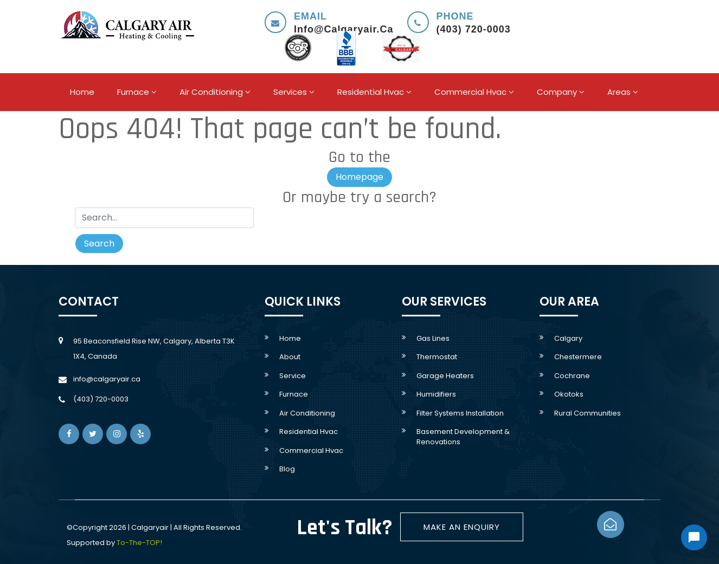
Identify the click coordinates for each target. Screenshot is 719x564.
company (561, 92)
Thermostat (436, 357)
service (292, 376)
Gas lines (433, 338)
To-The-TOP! (139, 542)
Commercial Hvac (474, 92)
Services (293, 92)
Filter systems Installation (460, 413)
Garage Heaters (445, 376)
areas (622, 92)
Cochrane (572, 376)
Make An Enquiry (461, 527)
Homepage (359, 177)
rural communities (587, 413)
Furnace (137, 92)
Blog (287, 469)
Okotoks (568, 394)
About (289, 357)
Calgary (568, 338)
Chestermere (578, 357)
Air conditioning (215, 92)
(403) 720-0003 (101, 399)
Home (82, 92)
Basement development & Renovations (463, 436)
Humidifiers (436, 394)
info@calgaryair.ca (106, 379)
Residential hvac (374, 92)
